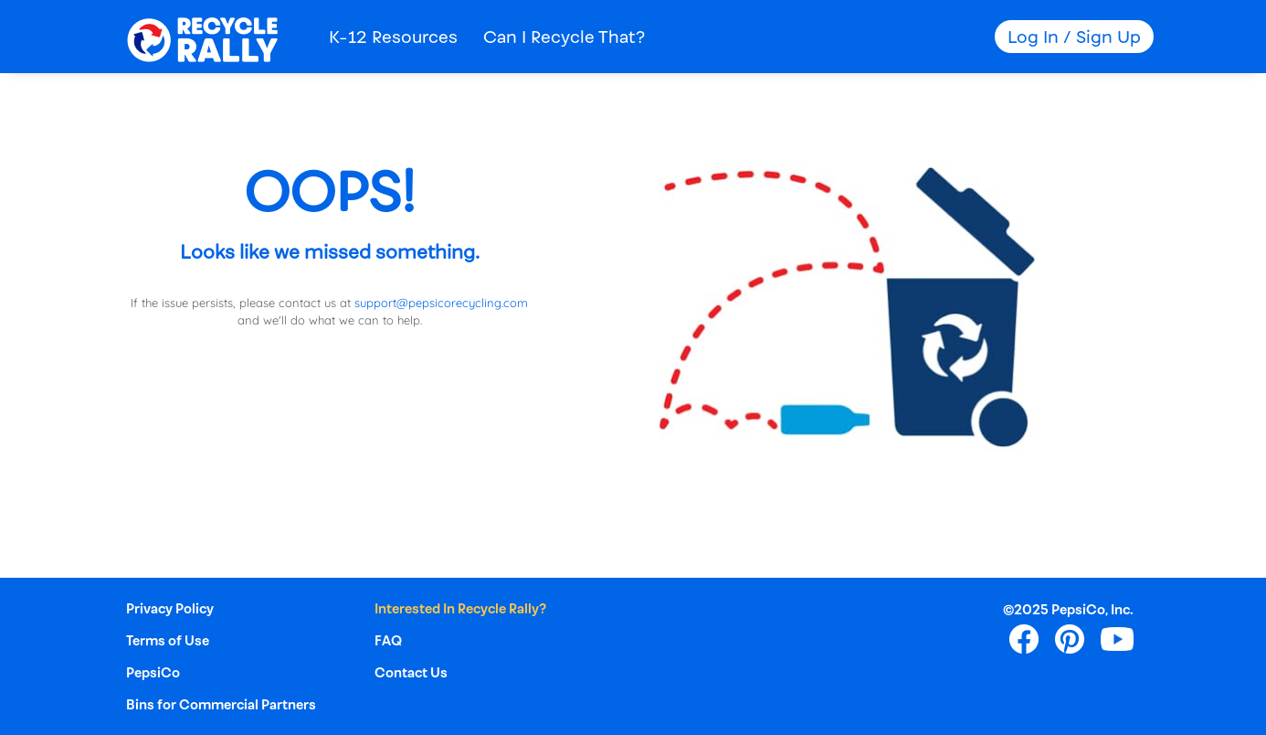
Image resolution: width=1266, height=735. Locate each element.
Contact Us (411, 672)
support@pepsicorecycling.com (441, 302)
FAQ (388, 640)
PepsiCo (153, 672)
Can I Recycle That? (564, 37)
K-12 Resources (393, 37)
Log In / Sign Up (1074, 37)
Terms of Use (167, 640)
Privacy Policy (170, 608)
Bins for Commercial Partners (221, 704)
